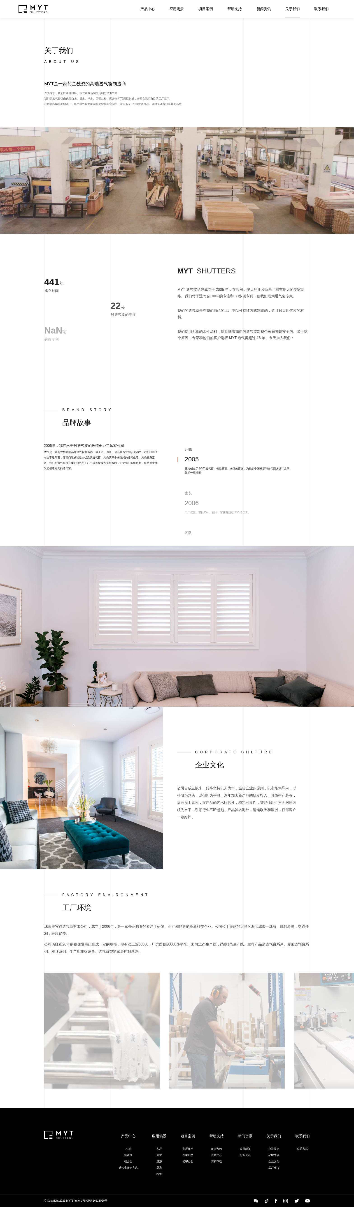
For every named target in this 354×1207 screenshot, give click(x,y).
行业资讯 (245, 1155)
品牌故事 (273, 1155)
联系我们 (321, 9)
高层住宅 (187, 1148)
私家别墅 (187, 1155)
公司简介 (273, 1148)
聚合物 (128, 1155)
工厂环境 (273, 1167)
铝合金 (128, 1161)
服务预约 (216, 1148)
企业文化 (273, 1161)
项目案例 (205, 9)
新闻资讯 (263, 9)
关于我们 (292, 9)
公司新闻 (245, 1148)
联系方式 (302, 1148)
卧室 (159, 1155)
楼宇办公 (187, 1161)
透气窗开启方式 (128, 1167)
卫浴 (159, 1161)
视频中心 (216, 1155)
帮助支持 (234, 9)
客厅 (159, 1148)
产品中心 (147, 9)
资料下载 (216, 1161)
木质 (128, 1148)
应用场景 (176, 9)
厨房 (159, 1167)
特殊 (159, 1174)
